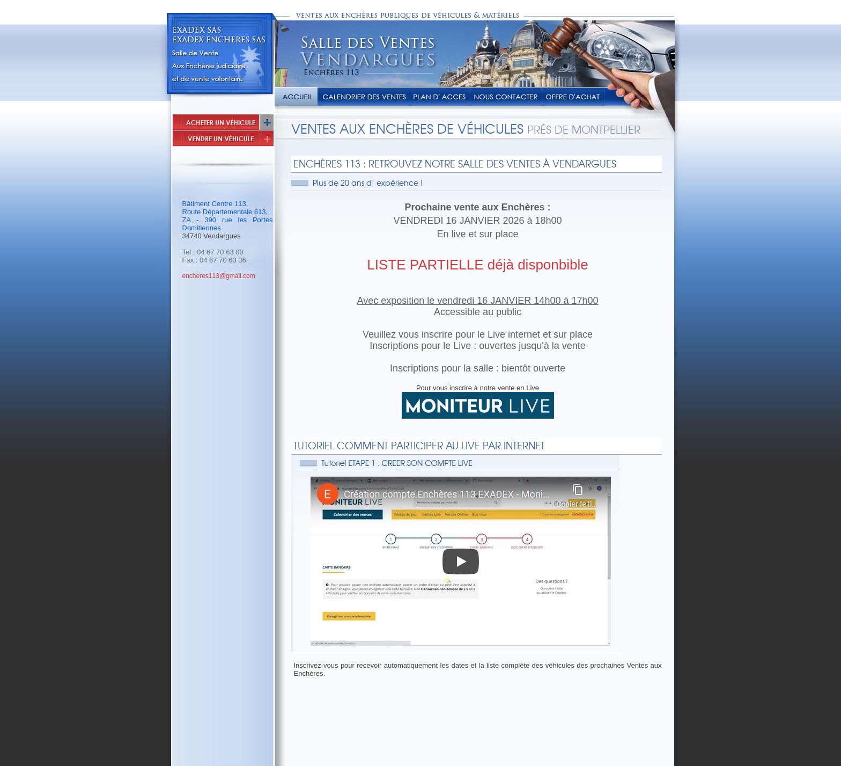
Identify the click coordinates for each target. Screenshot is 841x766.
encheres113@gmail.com (218, 276)
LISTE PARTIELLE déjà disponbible (477, 265)
